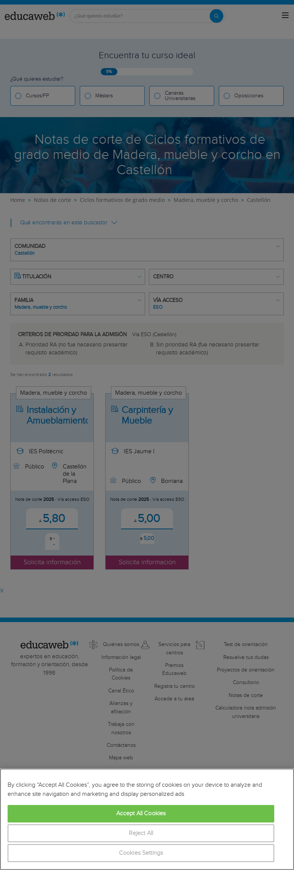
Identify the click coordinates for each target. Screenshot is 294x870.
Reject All (141, 833)
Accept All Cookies (141, 813)
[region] (147, 819)
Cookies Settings (141, 853)
